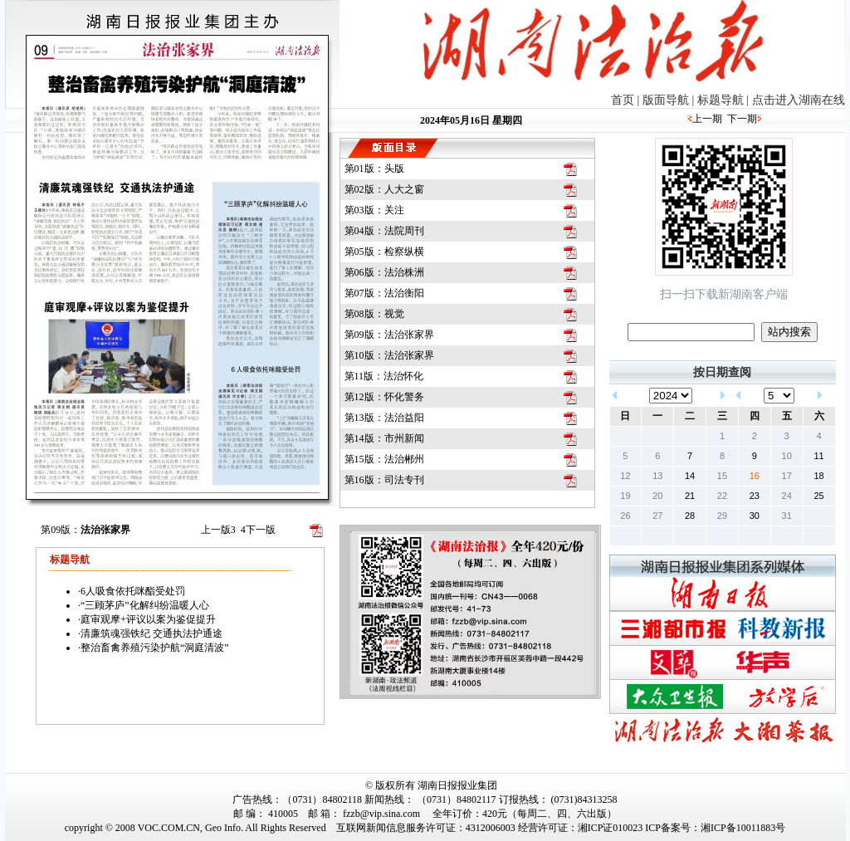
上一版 (218, 529)
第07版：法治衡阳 (384, 293)
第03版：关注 (374, 210)
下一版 (258, 529)
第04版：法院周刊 (384, 231)
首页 (622, 100)
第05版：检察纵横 (384, 251)
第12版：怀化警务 (384, 397)
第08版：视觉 (374, 314)
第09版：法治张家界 (389, 334)
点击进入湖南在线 (798, 100)
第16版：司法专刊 (384, 480)
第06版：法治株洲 (384, 272)
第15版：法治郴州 (384, 459)
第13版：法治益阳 (384, 417)
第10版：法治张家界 (389, 355)
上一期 (707, 119)
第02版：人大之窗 (384, 189)
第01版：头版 (374, 168)
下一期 (742, 119)
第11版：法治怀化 (384, 376)
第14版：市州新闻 (384, 438)
